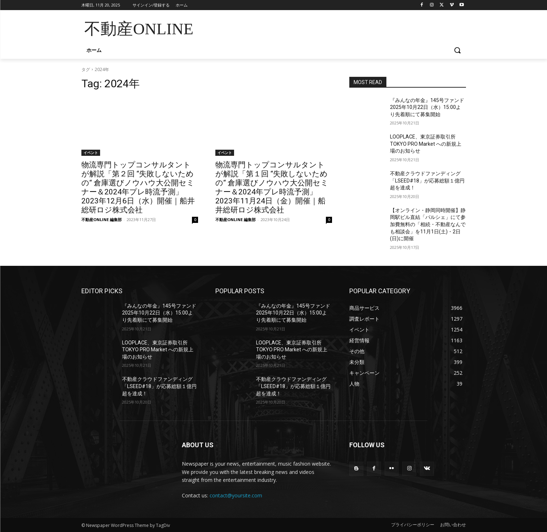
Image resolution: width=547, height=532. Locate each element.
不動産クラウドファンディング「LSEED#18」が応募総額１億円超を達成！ (427, 180)
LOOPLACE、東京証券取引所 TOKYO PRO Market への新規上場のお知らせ (425, 144)
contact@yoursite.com (236, 495)
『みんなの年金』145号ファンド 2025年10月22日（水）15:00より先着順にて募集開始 (429, 107)
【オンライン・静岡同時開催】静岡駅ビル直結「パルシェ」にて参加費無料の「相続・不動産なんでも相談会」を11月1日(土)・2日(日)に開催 (428, 224)
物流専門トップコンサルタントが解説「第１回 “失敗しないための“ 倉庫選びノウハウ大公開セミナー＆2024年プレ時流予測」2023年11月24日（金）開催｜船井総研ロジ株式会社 (271, 187)
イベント (91, 152)
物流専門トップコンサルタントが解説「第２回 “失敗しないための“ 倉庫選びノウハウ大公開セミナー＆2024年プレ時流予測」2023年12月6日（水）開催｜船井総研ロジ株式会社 (138, 187)
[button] (457, 50)
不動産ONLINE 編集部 (101, 219)
